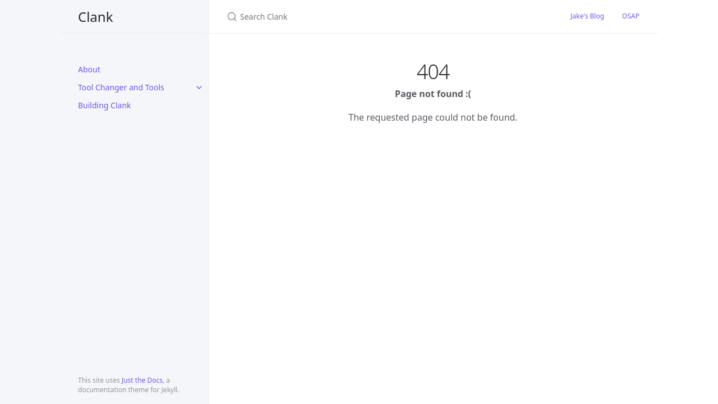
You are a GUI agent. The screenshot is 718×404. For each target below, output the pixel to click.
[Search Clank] (359, 16)
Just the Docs (142, 380)
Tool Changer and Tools (121, 87)
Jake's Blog (587, 16)
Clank (95, 16)
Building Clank (104, 105)
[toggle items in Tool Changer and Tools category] (199, 88)
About (89, 69)
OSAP (630, 16)
